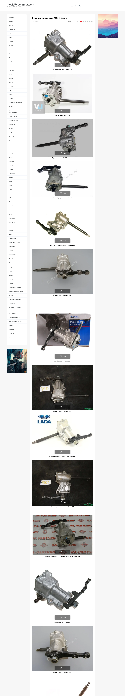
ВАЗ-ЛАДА (35, 21)
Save (64, 65)
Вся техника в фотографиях (20, 5)
